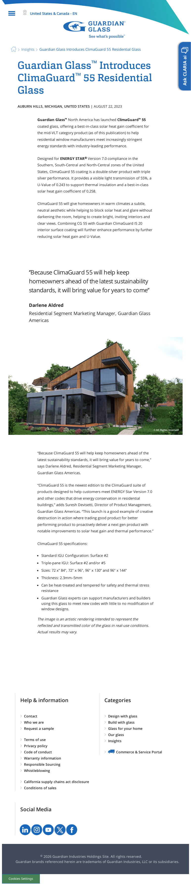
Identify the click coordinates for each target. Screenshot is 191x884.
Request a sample (39, 728)
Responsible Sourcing (42, 764)
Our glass (116, 734)
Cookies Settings (21, 878)
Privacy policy (36, 745)
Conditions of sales (40, 788)
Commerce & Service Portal (139, 752)
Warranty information (42, 758)
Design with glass (122, 716)
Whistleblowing (37, 770)
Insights (114, 740)
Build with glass (121, 722)
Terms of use (35, 739)
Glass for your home (125, 728)
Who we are (34, 722)
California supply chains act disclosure (56, 781)
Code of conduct (38, 752)
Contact (30, 716)
